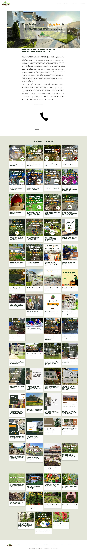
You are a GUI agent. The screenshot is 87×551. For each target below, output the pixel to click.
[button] (59, 3)
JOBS (72, 2)
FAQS (55, 545)
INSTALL (27, 545)
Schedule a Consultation (38, 104)
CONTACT (82, 2)
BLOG (77, 2)
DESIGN (18, 545)
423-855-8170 (36, 129)
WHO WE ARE (45, 545)
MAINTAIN (36, 545)
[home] (6, 3)
